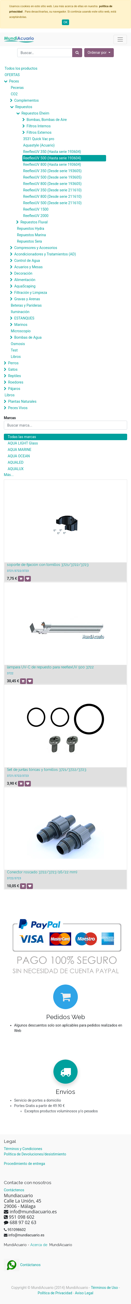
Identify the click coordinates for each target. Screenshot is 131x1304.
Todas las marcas (22, 437)
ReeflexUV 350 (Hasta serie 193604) (52, 152)
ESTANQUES (24, 318)
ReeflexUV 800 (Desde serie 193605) (52, 184)
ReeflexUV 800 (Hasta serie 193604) (52, 164)
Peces (14, 81)
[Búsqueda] (77, 52)
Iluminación (20, 312)
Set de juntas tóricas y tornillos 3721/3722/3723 (46, 770)
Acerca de (39, 1245)
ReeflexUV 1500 (36, 209)
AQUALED (15, 462)
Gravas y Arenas (27, 299)
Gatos (12, 369)
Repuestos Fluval (34, 222)
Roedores (15, 382)
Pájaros (14, 389)
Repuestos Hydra (30, 228)
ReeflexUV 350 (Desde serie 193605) (52, 171)
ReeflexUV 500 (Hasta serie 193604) (52, 158)
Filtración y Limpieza (30, 293)
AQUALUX (16, 469)
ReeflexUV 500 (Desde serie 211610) (52, 203)
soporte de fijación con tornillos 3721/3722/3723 (48, 565)
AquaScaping (24, 286)
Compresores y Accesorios (35, 248)
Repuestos (23, 107)
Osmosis (18, 344)
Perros (13, 363)
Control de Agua (27, 260)
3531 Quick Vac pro (38, 139)
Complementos (26, 100)
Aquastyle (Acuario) (39, 145)
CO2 (14, 94)
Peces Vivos (17, 408)
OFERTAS (12, 75)
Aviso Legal (84, 1293)
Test (14, 350)
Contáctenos (14, 1190)
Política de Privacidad (55, 1293)
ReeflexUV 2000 (36, 216)
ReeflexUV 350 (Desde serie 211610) (52, 190)
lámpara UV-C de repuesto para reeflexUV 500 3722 (50, 667)
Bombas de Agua (27, 337)
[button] (99, 52)
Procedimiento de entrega (24, 1164)
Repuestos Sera (29, 241)
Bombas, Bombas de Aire (46, 120)
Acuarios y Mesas (28, 267)
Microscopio (21, 331)
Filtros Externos (38, 132)
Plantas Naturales (22, 401)
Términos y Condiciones (23, 1149)
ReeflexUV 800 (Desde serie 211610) (52, 196)
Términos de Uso (104, 1288)
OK (65, 22)
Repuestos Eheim (35, 113)
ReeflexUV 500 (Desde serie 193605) (52, 177)
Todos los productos (21, 68)
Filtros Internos (38, 126)
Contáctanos (22, 1265)
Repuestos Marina (31, 235)
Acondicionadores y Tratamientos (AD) (45, 254)
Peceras (17, 88)
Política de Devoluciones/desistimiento (35, 1154)
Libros (16, 357)
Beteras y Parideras (26, 305)
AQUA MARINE (19, 450)
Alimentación (24, 280)
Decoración (23, 273)
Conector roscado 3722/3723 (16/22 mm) (42, 872)
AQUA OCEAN (19, 456)
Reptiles (14, 376)
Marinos (20, 325)
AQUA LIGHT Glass (23, 443)
